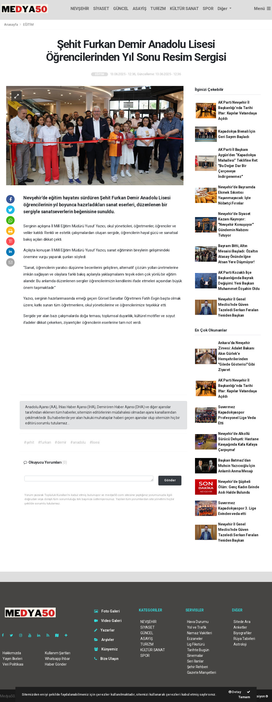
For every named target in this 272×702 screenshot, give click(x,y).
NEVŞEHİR (80, 8)
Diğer (223, 8)
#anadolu (77, 442)
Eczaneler (195, 639)
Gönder (170, 480)
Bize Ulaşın (106, 659)
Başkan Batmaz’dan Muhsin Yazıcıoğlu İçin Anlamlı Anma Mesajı (236, 465)
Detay (235, 692)
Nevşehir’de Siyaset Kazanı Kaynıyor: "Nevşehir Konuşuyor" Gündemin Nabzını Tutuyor (236, 224)
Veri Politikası (13, 664)
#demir (60, 442)
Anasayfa (11, 24)
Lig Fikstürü (196, 644)
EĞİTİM (28, 24)
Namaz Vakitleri (199, 633)
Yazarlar (104, 630)
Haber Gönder (56, 664)
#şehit (29, 442)
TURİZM (158, 8)
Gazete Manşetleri (201, 672)
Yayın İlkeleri (12, 659)
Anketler (240, 627)
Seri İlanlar (195, 661)
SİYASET (101, 8)
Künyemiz (106, 649)
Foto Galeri (107, 611)
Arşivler (104, 640)
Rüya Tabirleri (244, 639)
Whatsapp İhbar (57, 659)
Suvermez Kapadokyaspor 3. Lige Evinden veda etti (237, 508)
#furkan (44, 442)
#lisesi (95, 442)
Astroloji (240, 644)
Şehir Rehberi (197, 667)
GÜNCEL (121, 8)
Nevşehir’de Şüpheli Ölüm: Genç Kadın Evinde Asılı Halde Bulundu (238, 487)
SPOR (208, 8)
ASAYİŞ (140, 8)
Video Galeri (107, 621)
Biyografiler (243, 633)
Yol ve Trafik (197, 627)
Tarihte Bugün (198, 650)
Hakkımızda (12, 653)
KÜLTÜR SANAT (184, 8)
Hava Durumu (198, 622)
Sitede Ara (242, 622)
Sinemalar (195, 656)
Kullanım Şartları (57, 653)
